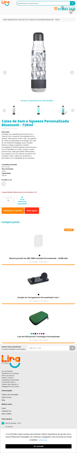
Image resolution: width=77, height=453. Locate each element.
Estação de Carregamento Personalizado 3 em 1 (38, 297)
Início (5, 19)
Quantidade (8, 198)
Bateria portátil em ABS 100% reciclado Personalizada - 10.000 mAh (38, 258)
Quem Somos (6, 397)
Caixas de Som (12, 19)
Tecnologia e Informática (38, 262)
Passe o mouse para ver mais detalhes (37, 101)
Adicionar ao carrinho (13, 210)
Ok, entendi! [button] (38, 446)
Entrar (4, 408)
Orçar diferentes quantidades (22, 200)
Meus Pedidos (7, 414)
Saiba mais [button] (43, 440)
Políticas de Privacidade (10, 395)
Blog (3, 400)
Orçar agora (32, 210)
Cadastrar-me (6, 411)
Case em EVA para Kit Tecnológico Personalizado (38, 336)
